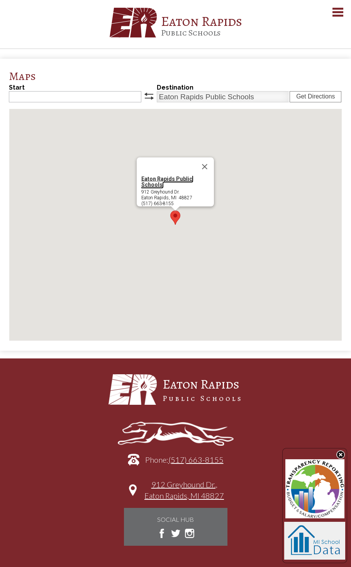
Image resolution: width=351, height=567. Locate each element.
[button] (175, 218)
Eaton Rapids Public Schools (166, 182)
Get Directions (315, 96)
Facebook (161, 533)
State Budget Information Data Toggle (340, 454)
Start (17, 87)
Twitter (175, 533)
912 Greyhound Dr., (184, 494)
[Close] (204, 167)
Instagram (189, 533)
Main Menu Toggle (337, 12)
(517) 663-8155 (196, 459)
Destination (175, 87)
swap (149, 96)
